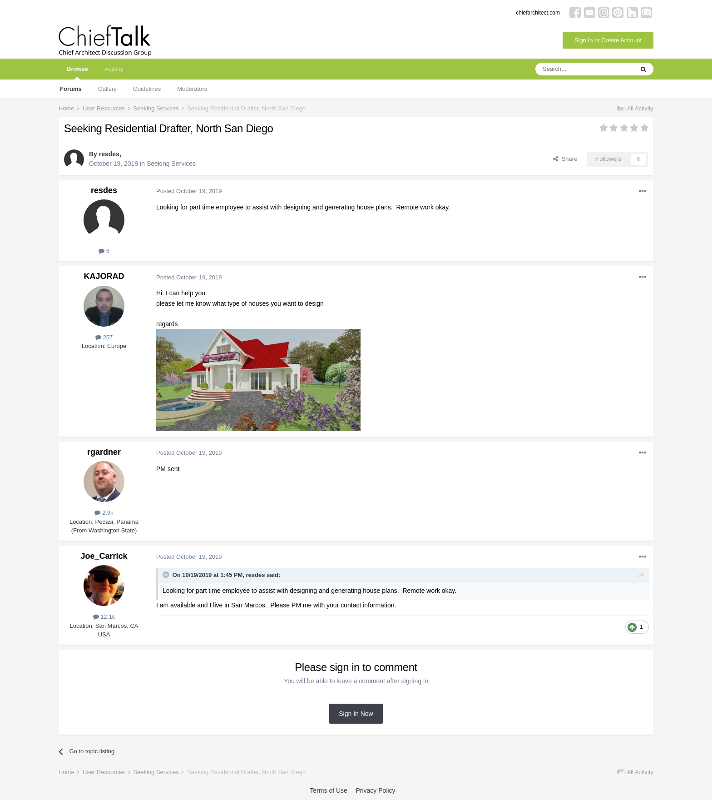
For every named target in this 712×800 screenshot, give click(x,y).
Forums (71, 88)
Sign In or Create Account (608, 40)
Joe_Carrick (103, 556)
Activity (113, 68)
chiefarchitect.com (538, 13)
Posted (189, 191)
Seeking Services (171, 163)
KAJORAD (104, 276)
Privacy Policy (375, 790)
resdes (109, 154)
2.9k (103, 512)
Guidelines (147, 88)
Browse (77, 72)
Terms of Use (328, 790)
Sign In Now (356, 713)
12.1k (104, 616)
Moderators (192, 88)
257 (104, 337)
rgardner (104, 452)
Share (565, 158)
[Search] (584, 69)
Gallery (107, 88)
